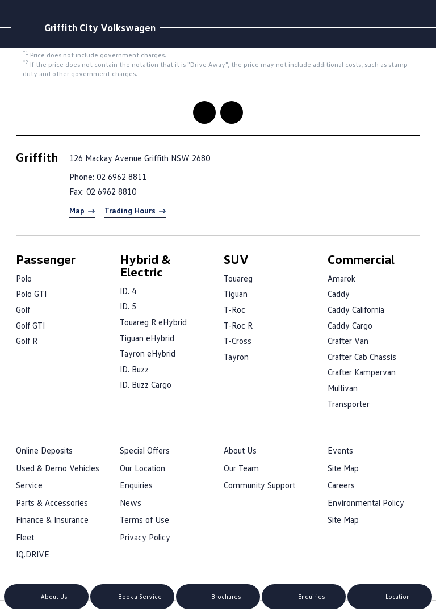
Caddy (339, 293)
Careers (341, 485)
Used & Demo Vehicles (57, 468)
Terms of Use (144, 519)
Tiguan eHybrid (147, 338)
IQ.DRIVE (32, 554)
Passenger (46, 259)
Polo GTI (31, 293)
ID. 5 (128, 306)
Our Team (241, 468)
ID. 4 (128, 291)
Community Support (259, 485)
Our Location (142, 468)
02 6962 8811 (121, 176)
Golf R (26, 341)
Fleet (25, 537)
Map (77, 210)
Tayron (236, 356)
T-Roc (234, 309)
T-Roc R (238, 325)
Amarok (341, 278)
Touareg (238, 278)
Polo (24, 278)
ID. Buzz (134, 369)
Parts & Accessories (52, 502)
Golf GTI (30, 325)
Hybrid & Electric (145, 265)
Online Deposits (44, 450)
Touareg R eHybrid (153, 322)
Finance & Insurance (52, 519)
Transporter (349, 404)
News (130, 502)
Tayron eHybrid (147, 353)
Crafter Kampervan (362, 372)
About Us (240, 450)
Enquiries (136, 485)
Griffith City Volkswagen (100, 27)
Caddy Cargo (350, 325)
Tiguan (236, 293)
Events (340, 450)
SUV (236, 259)
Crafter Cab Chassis (362, 356)
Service (29, 485)
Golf (23, 309)
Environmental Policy (366, 502)
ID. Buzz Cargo (145, 384)
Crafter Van (348, 341)
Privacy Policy (145, 537)
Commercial (361, 259)
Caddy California (356, 309)
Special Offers (145, 450)
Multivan (343, 388)
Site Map (343, 468)
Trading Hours (130, 210)
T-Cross (237, 341)
